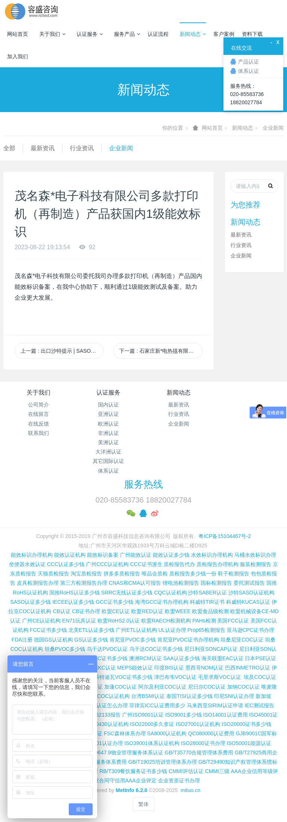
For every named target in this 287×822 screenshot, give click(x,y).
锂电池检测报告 (181, 583)
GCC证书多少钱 (114, 602)
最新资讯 (43, 148)
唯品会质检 (155, 574)
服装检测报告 (255, 564)
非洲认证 (108, 433)
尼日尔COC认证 (207, 687)
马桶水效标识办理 (255, 555)
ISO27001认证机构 (198, 724)
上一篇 (62, 351)
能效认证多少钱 (171, 555)
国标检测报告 (216, 583)
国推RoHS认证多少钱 (74, 593)
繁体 (143, 804)
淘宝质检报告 (86, 574)
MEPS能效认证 (135, 668)
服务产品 (127, 34)
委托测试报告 (249, 583)
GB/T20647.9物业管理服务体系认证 (121, 752)
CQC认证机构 (170, 593)
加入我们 (17, 56)
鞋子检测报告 (233, 574)
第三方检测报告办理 (83, 583)
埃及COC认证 (260, 677)
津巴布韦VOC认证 (176, 677)
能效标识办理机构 (32, 555)
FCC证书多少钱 (48, 630)
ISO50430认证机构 (106, 724)
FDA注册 (22, 640)
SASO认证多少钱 (30, 602)
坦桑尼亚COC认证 (241, 640)
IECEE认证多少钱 (73, 602)
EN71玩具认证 (79, 621)
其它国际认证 (108, 461)
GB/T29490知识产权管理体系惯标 (238, 762)
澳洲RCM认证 (145, 658)
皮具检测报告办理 (38, 583)
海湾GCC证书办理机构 (161, 602)
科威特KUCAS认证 (248, 602)
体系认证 (108, 471)
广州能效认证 (135, 555)
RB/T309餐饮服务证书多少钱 (133, 771)
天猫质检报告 (53, 574)
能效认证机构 (70, 555)
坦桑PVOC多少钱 (65, 649)
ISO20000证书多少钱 (246, 724)
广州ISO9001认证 (143, 715)
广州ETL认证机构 (136, 630)
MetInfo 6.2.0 (132, 790)
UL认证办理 (172, 630)
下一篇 (160, 351)
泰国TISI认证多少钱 (189, 696)
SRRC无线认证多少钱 (127, 593)
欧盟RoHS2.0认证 (119, 621)
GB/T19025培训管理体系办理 (162, 762)
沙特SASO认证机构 (251, 593)
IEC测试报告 (259, 705)
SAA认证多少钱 (181, 658)
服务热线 (143, 484)
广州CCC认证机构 (107, 564)
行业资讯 (82, 148)
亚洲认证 (108, 414)
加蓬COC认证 (120, 687)
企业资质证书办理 (179, 781)
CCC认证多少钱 (65, 564)
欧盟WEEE (178, 611)
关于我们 (52, 34)
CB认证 (61, 611)
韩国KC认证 (101, 668)
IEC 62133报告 (103, 715)
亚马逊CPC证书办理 (251, 630)
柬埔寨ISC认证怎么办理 (100, 705)
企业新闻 (273, 128)
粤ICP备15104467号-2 (224, 536)
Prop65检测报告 (206, 630)
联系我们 (38, 433)
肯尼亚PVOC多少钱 (132, 640)
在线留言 (38, 414)
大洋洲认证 (108, 452)
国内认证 (108, 405)
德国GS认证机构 (53, 640)
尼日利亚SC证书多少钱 (100, 658)
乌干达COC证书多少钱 (156, 649)
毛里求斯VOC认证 (219, 677)
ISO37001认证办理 (100, 743)
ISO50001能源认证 (249, 743)
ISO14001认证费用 (225, 715)
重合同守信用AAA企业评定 (125, 781)
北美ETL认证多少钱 (91, 630)
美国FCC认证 (233, 621)
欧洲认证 (108, 424)
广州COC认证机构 (108, 696)
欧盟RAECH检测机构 (166, 621)
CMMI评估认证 (186, 771)
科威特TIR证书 (207, 602)
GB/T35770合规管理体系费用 (199, 752)
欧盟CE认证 (116, 611)
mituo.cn (190, 790)
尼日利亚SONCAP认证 (211, 649)
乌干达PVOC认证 (107, 649)
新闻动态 (193, 34)
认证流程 (158, 34)
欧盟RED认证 (147, 611)
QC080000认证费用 (211, 733)
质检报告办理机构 (217, 564)
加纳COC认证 (243, 687)
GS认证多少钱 (91, 640)
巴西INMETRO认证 (247, 668)
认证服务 (90, 34)
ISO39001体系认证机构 (151, 743)
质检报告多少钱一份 (192, 574)
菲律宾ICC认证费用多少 (157, 705)
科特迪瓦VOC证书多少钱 (123, 677)
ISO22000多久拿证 (152, 724)
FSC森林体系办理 (125, 733)
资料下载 (252, 34)
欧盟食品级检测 (210, 611)
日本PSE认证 (260, 658)
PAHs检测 (204, 621)
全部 (9, 148)
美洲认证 (108, 442)
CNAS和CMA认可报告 (135, 583)
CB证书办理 (86, 611)
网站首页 (17, 34)
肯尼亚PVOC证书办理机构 (188, 640)
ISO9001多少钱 (183, 715)
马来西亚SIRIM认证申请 (215, 705)
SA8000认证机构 (167, 733)
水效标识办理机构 (212, 555)
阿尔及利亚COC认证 (162, 687)
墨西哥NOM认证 (204, 668)
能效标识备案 (102, 555)
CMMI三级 (217, 771)
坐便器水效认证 (27, 564)
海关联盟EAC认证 (222, 658)
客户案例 (223, 34)
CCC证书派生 (146, 564)
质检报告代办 (179, 564)
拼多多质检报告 (122, 574)
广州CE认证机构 (41, 621)
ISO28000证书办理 (203, 743)
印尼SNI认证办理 (234, 696)
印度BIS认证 (169, 668)
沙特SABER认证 (207, 593)
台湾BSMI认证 (148, 696)
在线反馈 (38, 424)
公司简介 (38, 405)
